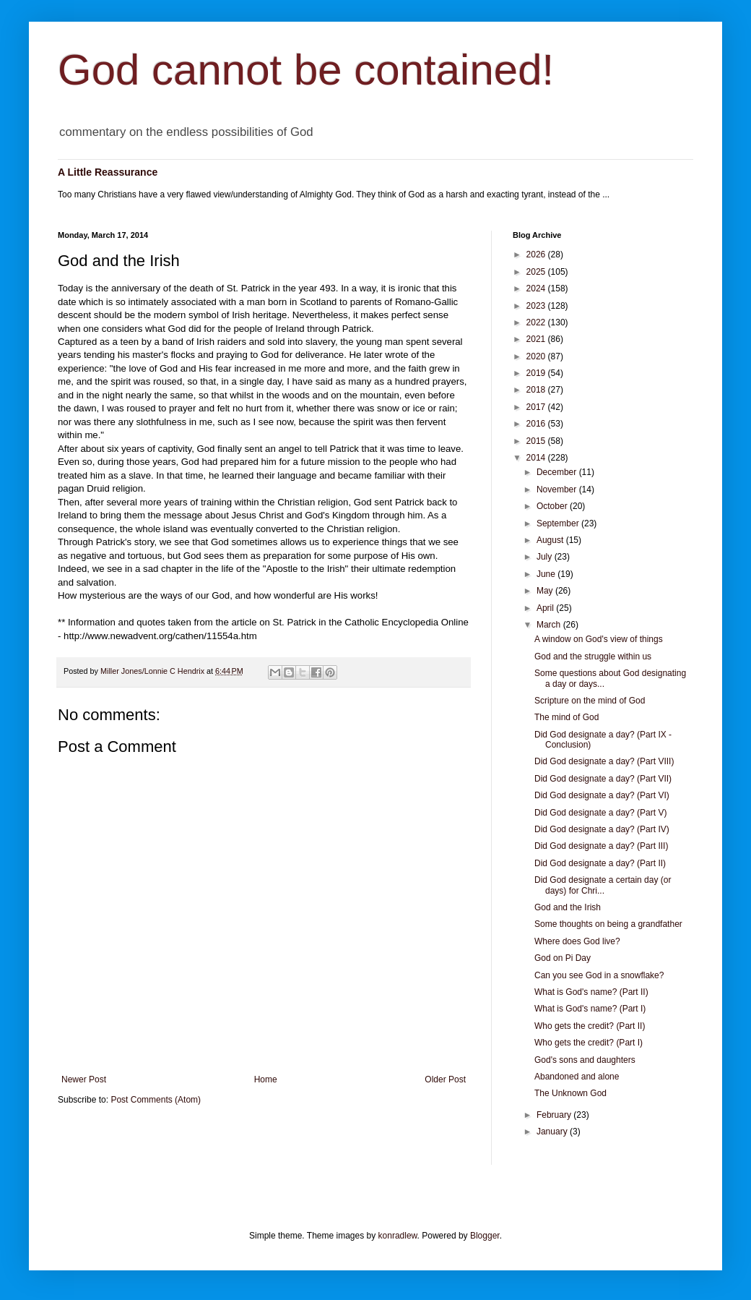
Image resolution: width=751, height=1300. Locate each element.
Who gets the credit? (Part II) (589, 1026)
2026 (537, 254)
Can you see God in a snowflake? (599, 975)
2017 (537, 407)
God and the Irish (567, 907)
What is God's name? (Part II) (591, 992)
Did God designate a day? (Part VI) (601, 795)
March (550, 625)
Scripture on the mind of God (589, 701)
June (547, 574)
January (553, 1131)
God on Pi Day (562, 958)
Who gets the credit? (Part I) (588, 1043)
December (558, 472)
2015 (537, 441)
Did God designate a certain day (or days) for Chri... (602, 885)
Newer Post (83, 1079)
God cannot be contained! (306, 70)
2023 (537, 306)
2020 (537, 356)
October (553, 506)
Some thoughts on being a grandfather (608, 924)
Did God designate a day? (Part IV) (601, 829)
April (546, 608)
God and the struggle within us (592, 656)
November (558, 489)
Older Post (445, 1079)
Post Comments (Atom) (155, 1100)
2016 (537, 424)
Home (265, 1079)
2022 (537, 322)
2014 (537, 458)
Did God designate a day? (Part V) (600, 813)
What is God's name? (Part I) (590, 1009)
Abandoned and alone (576, 1077)
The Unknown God (570, 1093)
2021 (537, 339)
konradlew (397, 1236)
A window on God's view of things (598, 639)
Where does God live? (577, 941)
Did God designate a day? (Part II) (600, 863)
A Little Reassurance (107, 172)
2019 (537, 373)
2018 (537, 390)
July (546, 557)
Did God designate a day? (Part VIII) (604, 761)
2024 (537, 288)
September (559, 523)
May (546, 591)
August (551, 540)
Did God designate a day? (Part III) (601, 846)
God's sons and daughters (584, 1060)
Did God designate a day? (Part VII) (603, 779)
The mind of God (566, 717)
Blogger (485, 1236)
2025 (537, 272)
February (555, 1115)
